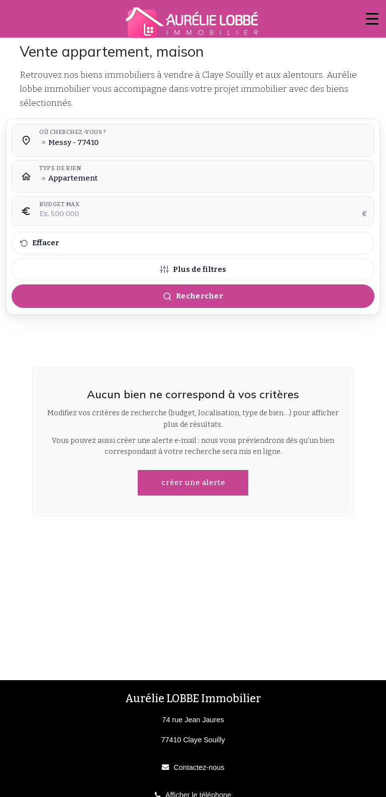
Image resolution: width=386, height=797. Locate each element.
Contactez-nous (199, 767)
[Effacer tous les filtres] (193, 243)
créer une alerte (193, 483)
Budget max (59, 205)
